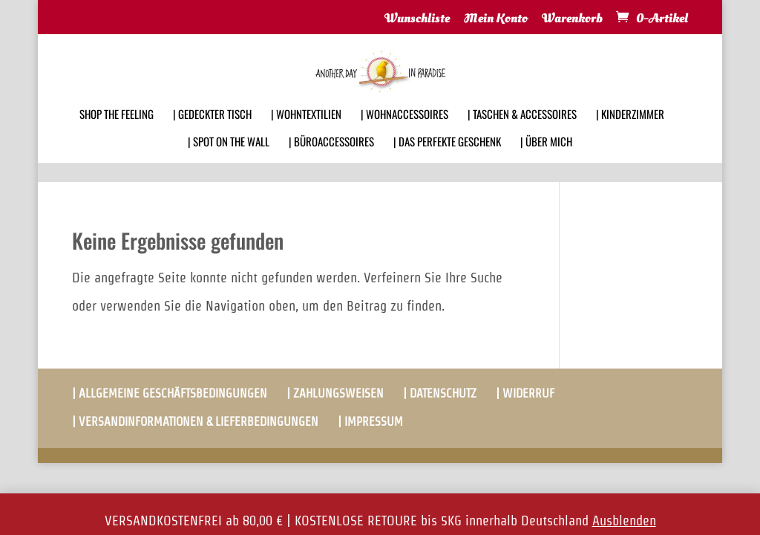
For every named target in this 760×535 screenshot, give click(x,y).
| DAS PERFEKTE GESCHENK (447, 161)
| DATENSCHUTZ (439, 393)
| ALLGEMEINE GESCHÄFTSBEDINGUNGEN (169, 393)
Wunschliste (417, 19)
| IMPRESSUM (370, 421)
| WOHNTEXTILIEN (306, 133)
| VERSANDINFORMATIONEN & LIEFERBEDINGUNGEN (195, 421)
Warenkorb (572, 19)
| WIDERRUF (525, 393)
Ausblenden (624, 520)
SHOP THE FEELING (116, 133)
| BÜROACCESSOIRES (331, 161)
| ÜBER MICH (546, 161)
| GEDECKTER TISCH (212, 133)
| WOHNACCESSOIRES (404, 133)
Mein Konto (496, 19)
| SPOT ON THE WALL (228, 161)
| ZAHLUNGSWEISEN (335, 393)
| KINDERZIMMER (630, 133)
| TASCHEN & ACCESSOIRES (522, 133)
